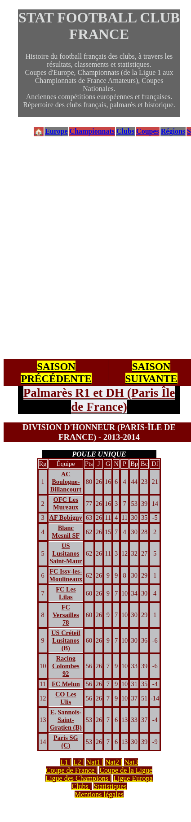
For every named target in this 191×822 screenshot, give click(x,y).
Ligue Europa (133, 778)
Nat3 (131, 762)
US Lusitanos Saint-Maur (65, 553)
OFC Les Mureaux (66, 503)
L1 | (65, 762)
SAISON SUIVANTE (151, 372)
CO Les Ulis (65, 698)
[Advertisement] (84, 248)
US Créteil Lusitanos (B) (65, 640)
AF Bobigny (65, 517)
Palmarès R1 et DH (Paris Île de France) (99, 399)
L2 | (78, 762)
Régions (173, 131)
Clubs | (81, 786)
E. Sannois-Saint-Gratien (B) (66, 720)
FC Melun (66, 683)
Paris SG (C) (65, 741)
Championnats (92, 131)
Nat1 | (94, 762)
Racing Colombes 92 (66, 666)
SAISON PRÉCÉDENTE (56, 372)
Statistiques (110, 786)
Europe (56, 131)
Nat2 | (113, 762)
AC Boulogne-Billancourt (66, 481)
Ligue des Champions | (78, 778)
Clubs (125, 131)
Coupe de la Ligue (125, 770)
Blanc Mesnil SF (66, 531)
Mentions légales (99, 794)
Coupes (147, 131)
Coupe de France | (72, 770)
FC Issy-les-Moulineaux (66, 575)
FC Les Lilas (66, 593)
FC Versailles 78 (66, 615)
